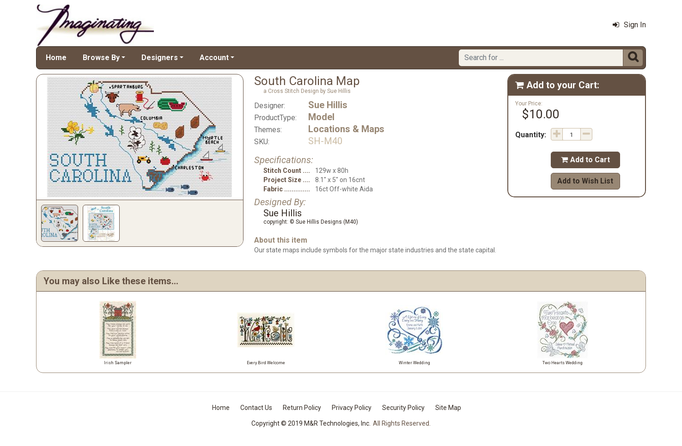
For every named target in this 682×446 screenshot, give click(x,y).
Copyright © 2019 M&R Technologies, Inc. (311, 423)
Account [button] (214, 57)
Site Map (448, 407)
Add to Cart (585, 159)
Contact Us (256, 407)
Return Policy (302, 407)
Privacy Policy (351, 407)
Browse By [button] (101, 57)
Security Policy (403, 407)
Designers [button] (159, 57)
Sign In (629, 24)
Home (56, 57)
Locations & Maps (346, 128)
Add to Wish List (585, 181)
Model (321, 116)
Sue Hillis (327, 104)
